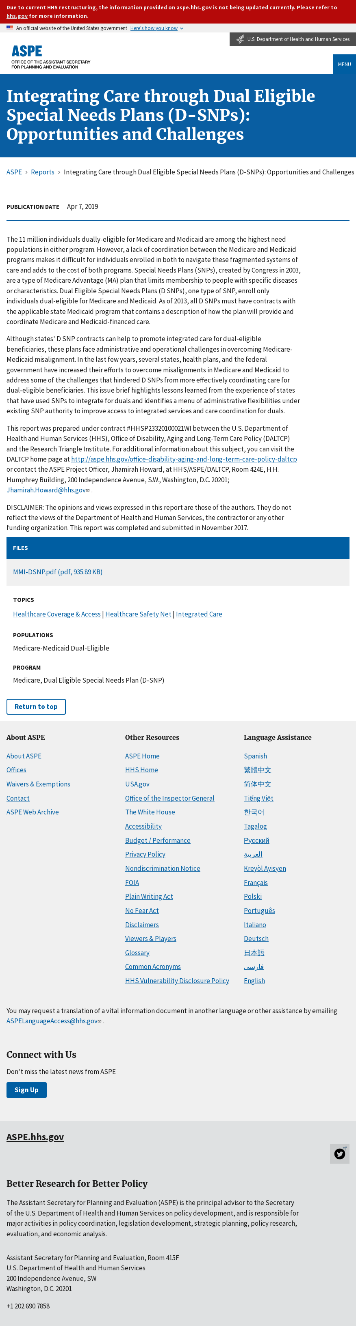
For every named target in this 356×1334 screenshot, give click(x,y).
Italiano (255, 924)
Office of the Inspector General (170, 798)
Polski (253, 896)
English (254, 980)
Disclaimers (142, 924)
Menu (344, 64)
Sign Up (27, 1089)
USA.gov (137, 784)
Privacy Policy (145, 854)
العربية (253, 854)
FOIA (132, 882)
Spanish (255, 756)
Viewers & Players (150, 938)
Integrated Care (199, 614)
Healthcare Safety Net (138, 614)
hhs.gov (17, 15)
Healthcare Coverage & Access (57, 614)
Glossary (137, 952)
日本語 (254, 952)
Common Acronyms (153, 966)
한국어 (254, 812)
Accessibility (143, 826)
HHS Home (141, 769)
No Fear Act (142, 910)
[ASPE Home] (51, 56)
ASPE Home (142, 756)
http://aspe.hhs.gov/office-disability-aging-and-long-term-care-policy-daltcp (184, 459)
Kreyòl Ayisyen (265, 868)
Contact (18, 798)
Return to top (36, 706)
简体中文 (257, 784)
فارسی (254, 966)
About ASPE (24, 756)
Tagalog (255, 826)
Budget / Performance (158, 840)
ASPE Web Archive (33, 812)
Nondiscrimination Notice (162, 868)
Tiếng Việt (259, 798)
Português (259, 910)
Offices (16, 769)
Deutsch (256, 938)
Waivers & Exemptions (38, 784)
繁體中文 (257, 769)
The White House (150, 812)
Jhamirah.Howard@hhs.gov (49, 489)
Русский (256, 840)
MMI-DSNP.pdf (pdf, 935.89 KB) (58, 571)
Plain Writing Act (149, 896)
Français (256, 882)
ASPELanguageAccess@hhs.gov (55, 1020)
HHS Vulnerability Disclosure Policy (177, 980)
